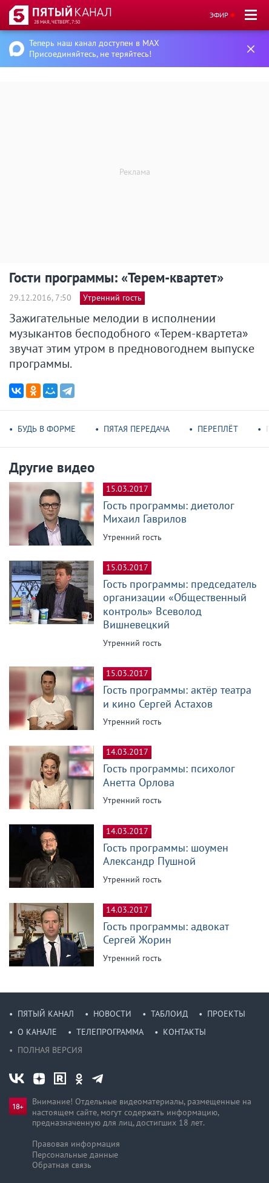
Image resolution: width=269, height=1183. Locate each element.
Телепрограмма (110, 1031)
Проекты (226, 1013)
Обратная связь (61, 1164)
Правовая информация (76, 1143)
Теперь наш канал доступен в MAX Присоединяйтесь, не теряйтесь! (94, 48)
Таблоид (169, 1013)
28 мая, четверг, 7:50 (57, 22)
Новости (112, 1013)
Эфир (219, 14)
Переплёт (218, 428)
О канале (37, 1031)
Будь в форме (47, 428)
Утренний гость (112, 297)
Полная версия (50, 1049)
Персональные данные (75, 1154)
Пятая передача (137, 428)
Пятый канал (46, 1013)
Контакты (184, 1031)
